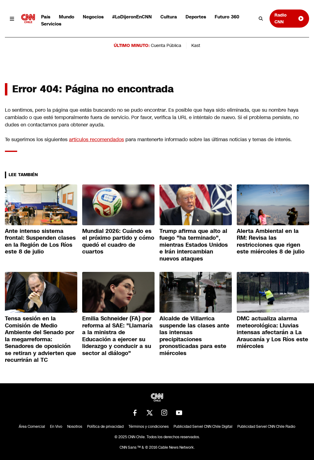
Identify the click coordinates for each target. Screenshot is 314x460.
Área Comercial (32, 426)
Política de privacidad (105, 426)
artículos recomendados (96, 139)
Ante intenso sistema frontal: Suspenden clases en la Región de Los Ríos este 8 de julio (40, 241)
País (45, 17)
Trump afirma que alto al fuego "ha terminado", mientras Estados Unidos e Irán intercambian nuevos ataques (193, 245)
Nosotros (74, 426)
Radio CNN (289, 18)
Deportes (196, 17)
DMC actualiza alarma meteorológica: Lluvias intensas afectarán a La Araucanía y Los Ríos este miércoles (272, 332)
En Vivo (56, 426)
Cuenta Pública (166, 45)
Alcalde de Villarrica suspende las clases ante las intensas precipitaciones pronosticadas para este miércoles (194, 336)
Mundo (66, 17)
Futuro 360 (227, 17)
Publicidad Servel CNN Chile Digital (203, 426)
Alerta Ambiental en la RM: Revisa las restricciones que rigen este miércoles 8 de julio (270, 241)
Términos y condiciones (148, 426)
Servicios (51, 24)
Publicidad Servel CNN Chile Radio (266, 426)
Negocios (93, 17)
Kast (195, 45)
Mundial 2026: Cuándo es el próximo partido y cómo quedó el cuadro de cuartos (118, 241)
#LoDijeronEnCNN (132, 17)
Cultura (168, 17)
